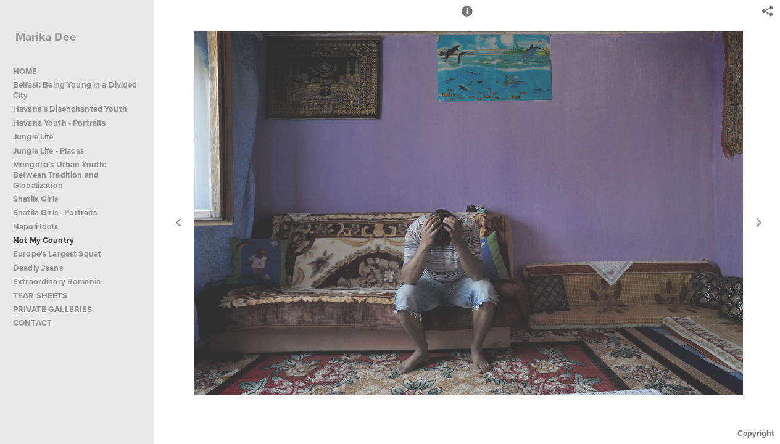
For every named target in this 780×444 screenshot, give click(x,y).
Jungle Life (33, 136)
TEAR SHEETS (40, 296)
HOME (25, 71)
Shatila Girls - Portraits (55, 212)
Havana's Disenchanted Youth (70, 109)
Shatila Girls (35, 199)
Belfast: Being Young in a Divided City (75, 90)
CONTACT (32, 323)
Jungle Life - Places (48, 151)
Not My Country (43, 240)
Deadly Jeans (38, 268)
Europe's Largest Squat (57, 254)
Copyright (755, 433)
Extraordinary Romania (57, 281)
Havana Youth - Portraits (59, 123)
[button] (467, 17)
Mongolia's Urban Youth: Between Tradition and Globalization (59, 174)
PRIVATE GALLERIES (52, 309)
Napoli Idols (35, 226)
